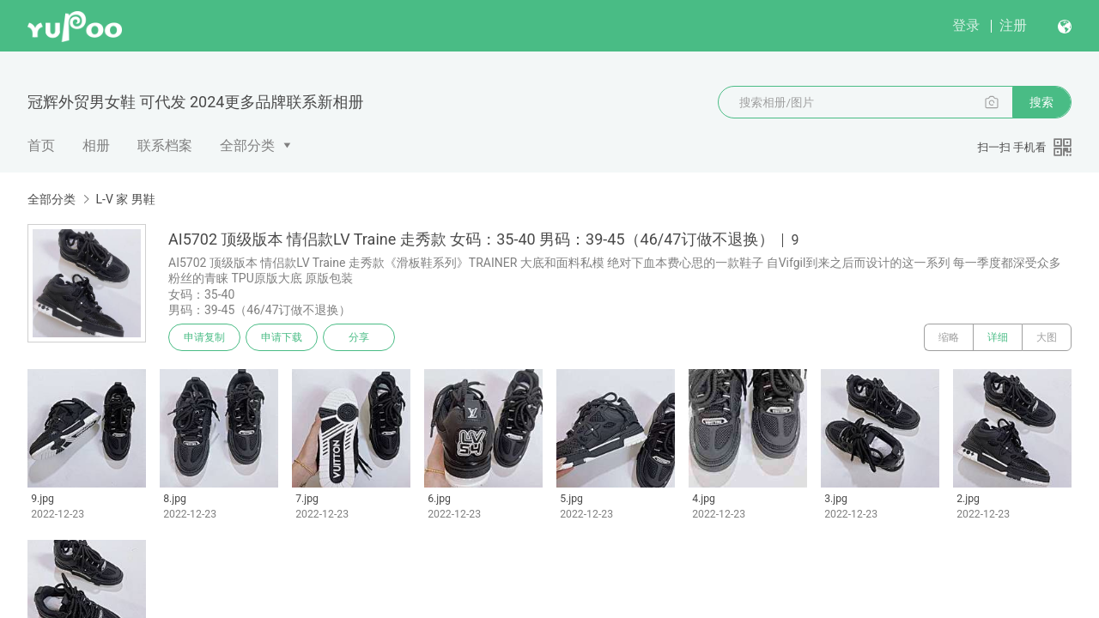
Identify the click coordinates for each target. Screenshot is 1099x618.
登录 (966, 25)
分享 (359, 337)
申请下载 (281, 337)
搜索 (1041, 102)
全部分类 (247, 145)
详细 (997, 337)
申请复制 (204, 337)
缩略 (948, 337)
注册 (1013, 25)
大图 (1046, 337)
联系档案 (164, 145)
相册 (96, 145)
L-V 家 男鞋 (125, 199)
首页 (41, 145)
